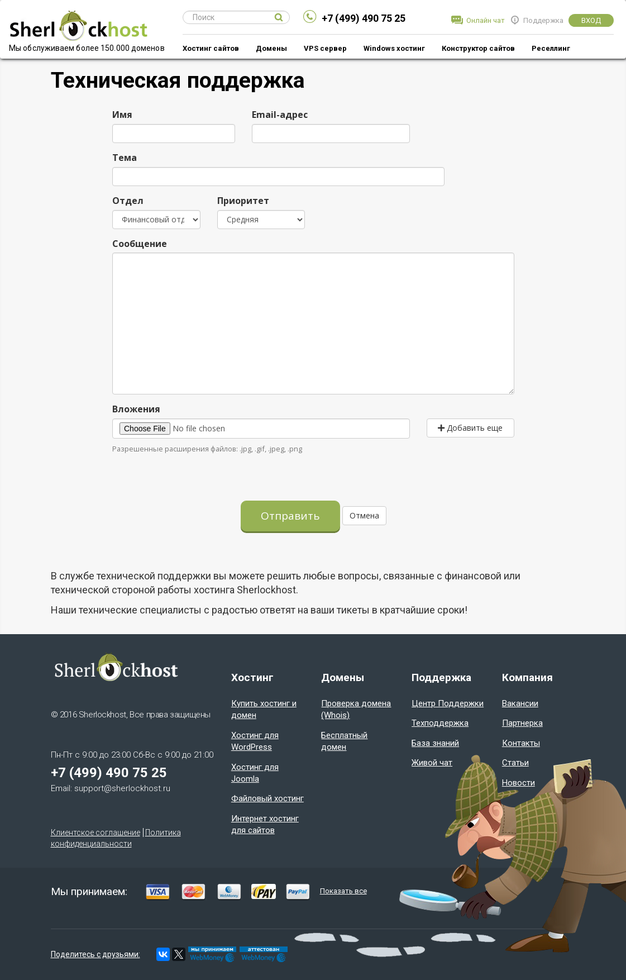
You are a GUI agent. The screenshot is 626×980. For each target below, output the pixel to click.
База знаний (435, 743)
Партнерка (522, 723)
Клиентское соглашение (95, 832)
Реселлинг (551, 48)
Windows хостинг (394, 48)
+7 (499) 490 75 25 (363, 18)
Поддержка (543, 20)
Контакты (521, 743)
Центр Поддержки (448, 703)
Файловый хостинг (267, 798)
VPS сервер (325, 48)
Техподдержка (440, 723)
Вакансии (520, 703)
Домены (271, 48)
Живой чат (432, 763)
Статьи (515, 763)
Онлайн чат (485, 20)
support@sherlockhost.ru (122, 788)
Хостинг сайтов (211, 48)
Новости (518, 783)
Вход (591, 20)
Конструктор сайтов (478, 48)
